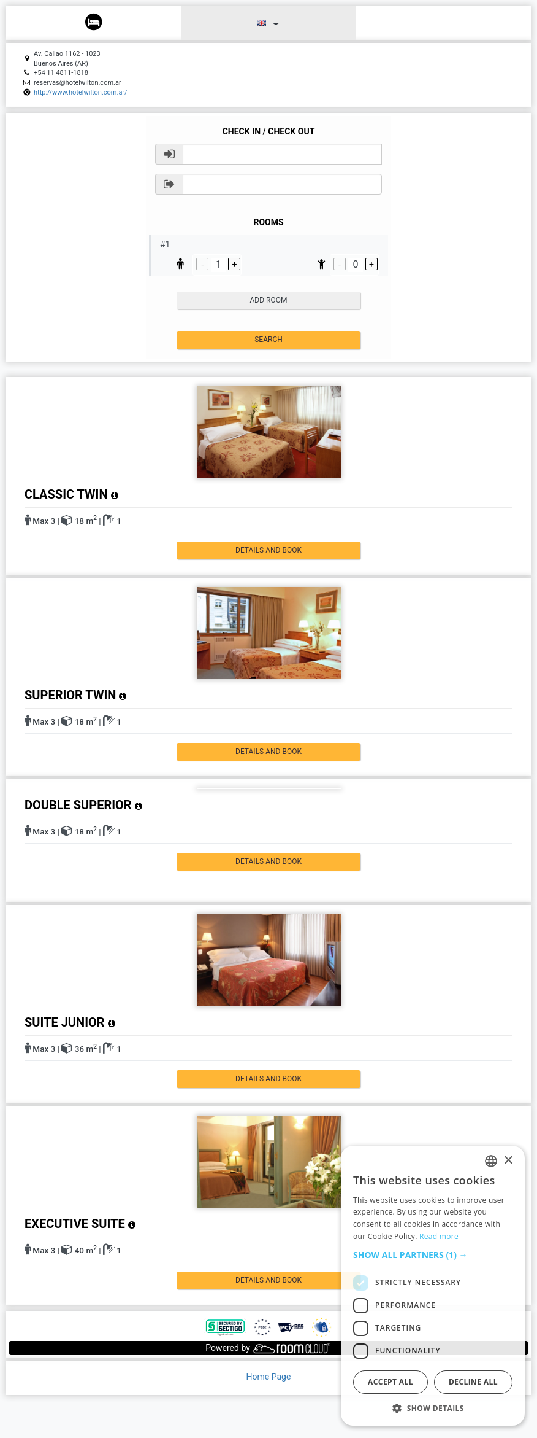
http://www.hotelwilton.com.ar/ (81, 92)
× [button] (507, 1160)
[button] (432, 1255)
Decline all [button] (473, 1382)
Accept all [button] (390, 1382)
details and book (268, 550)
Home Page (268, 1377)
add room (269, 300)
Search (268, 339)
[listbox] (491, 1161)
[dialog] (433, 1286)
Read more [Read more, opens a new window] (439, 1236)
